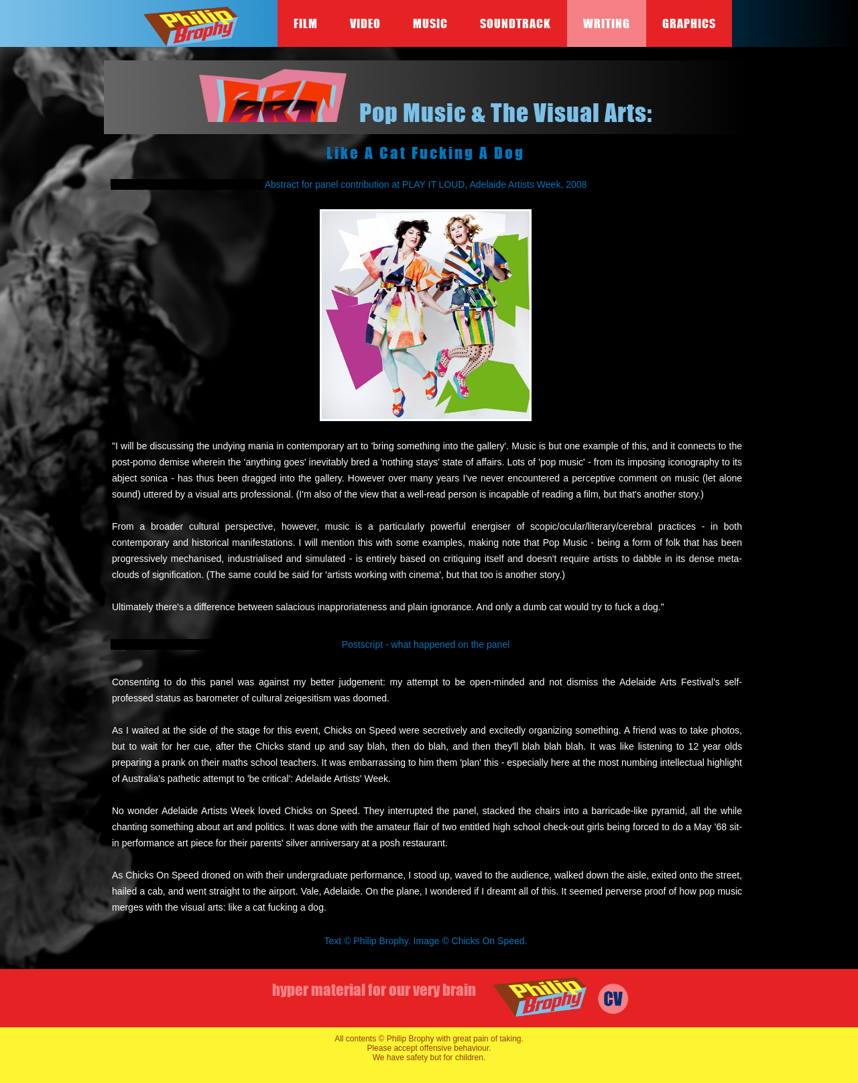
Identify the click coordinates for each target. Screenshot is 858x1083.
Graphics (689, 23)
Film (306, 23)
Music (430, 23)
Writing (606, 23)
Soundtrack (515, 23)
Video (365, 23)
